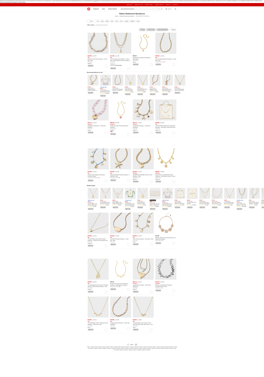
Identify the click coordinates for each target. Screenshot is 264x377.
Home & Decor (35, 0)
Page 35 (145, 348)
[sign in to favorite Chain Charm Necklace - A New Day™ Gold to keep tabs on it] (151, 244)
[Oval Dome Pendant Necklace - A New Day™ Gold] (120, 239)
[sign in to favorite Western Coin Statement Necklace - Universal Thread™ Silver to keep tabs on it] (173, 290)
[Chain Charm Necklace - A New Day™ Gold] (143, 239)
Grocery (61, 0)
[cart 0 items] (175, 9)
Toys (107, 0)
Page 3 (96, 346)
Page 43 (117, 349)
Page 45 (126, 349)
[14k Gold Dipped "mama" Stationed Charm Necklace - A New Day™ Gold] (98, 323)
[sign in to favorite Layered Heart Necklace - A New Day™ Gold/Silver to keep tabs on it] (151, 292)
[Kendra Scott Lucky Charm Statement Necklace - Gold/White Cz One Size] (120, 284)
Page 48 (139, 349)
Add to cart (90, 65)
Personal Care (82, 0)
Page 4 (100, 346)
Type (112, 21)
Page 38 (158, 348)
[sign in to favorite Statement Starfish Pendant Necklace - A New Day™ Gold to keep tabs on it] (128, 180)
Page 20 (168, 346)
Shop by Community (175, 0)
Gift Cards (155, 0)
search (162, 9)
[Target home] (88, 9)
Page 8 (115, 346)
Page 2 (92, 346)
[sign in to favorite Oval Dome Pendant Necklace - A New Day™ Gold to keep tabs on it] (128, 244)
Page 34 (140, 348)
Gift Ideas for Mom (13, 0)
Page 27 (109, 348)
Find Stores (22, 2)
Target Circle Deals (238, 0)
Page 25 (100, 348)
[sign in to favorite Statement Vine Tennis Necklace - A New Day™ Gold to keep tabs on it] (106, 66)
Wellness (91, 0)
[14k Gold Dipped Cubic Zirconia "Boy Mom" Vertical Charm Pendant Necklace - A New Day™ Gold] (98, 285)
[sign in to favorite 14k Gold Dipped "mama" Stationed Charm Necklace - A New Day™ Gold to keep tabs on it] (106, 330)
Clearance (191, 0)
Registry (8, 2)
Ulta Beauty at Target (165, 0)
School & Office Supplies (136, 0)
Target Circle (17, 2)
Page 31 (127, 348)
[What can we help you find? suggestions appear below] (141, 9)
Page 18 (159, 346)
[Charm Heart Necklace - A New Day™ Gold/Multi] (143, 126)
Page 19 (163, 346)
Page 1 (88, 346)
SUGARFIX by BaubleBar (137, 177)
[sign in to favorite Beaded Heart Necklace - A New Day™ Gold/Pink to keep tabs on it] (106, 132)
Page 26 (105, 348)
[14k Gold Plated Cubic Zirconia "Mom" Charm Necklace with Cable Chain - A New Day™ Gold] (143, 323)
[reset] (159, 9)
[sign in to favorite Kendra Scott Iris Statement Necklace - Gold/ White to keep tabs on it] (151, 64)
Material (133, 21)
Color (116, 21)
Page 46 (130, 349)
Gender (126, 21)
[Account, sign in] (169, 9)
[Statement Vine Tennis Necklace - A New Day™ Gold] (98, 59)
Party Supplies (145, 0)
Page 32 (131, 348)
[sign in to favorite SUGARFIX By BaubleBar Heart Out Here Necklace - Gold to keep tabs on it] (151, 181)
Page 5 (104, 346)
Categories (96, 9)
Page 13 (137, 346)
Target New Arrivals (4, 0)
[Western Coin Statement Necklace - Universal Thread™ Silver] (165, 285)
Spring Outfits (206, 0)
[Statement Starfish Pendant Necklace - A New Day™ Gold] (120, 175)
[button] (103, 87)
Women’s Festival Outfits (224, 0)
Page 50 (148, 349)
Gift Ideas (151, 0)
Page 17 (154, 346)
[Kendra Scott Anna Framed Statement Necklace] (120, 126)
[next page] (136, 345)
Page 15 (146, 346)
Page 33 (136, 348)
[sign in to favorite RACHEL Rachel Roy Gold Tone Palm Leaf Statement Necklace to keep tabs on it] (173, 243)
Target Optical (183, 0)
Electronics (110, 0)
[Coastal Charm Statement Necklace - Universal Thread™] (98, 175)
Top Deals (232, 0)
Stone (138, 21)
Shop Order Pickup (252, 0)
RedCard (12, 2)
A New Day (90, 61)
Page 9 (119, 346)
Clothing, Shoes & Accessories (25, 0)
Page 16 (150, 346)
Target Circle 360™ (149, 4)
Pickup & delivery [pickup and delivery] (113, 9)
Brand (107, 21)
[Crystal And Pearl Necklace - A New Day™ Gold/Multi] (120, 323)
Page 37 (153, 348)
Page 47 (135, 349)
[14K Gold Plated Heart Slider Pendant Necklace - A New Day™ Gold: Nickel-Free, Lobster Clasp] (98, 239)
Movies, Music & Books (124, 0)
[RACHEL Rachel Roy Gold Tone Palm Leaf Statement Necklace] (165, 238)
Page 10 (124, 346)
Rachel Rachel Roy (159, 240)
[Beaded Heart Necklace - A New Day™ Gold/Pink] (98, 126)
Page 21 (172, 346)
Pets (159, 0)
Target (116, 16)
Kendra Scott (135, 60)
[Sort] (97, 21)
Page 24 (96, 348)
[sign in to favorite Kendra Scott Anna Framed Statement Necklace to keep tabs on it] (128, 134)
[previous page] (128, 345)
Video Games (116, 0)
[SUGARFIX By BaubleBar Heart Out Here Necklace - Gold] (143, 175)
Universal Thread (91, 177)
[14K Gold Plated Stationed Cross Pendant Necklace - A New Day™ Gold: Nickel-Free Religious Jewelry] (165, 126)
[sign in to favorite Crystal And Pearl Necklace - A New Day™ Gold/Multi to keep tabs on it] (128, 328)
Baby (74, 0)
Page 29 (118, 348)
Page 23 (92, 348)
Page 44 (122, 349)
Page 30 (122, 348)
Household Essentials (68, 0)
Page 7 (111, 346)
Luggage (95, 0)
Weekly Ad (245, 0)
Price (121, 21)
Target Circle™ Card (139, 4)
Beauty (77, 0)
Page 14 (141, 346)
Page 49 (144, 349)
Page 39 (162, 348)
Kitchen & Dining (43, 0)
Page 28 (114, 348)
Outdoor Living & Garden (53, 0)
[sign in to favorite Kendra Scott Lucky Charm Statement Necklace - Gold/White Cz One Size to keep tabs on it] (128, 289)
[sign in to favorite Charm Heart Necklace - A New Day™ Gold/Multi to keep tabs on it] (151, 132)
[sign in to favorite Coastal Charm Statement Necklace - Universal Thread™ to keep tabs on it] (106, 180)
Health (87, 0)
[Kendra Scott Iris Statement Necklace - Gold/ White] (143, 58)
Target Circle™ (129, 4)
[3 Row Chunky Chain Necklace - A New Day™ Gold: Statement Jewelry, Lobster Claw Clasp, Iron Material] (120, 59)
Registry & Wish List (159, 4)
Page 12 (132, 346)
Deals (187, 0)
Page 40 (167, 348)
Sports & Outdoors (101, 0)
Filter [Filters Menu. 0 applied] (90, 21)
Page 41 (171, 348)
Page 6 (108, 346)
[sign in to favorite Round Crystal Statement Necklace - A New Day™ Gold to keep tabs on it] (173, 64)
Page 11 (128, 346)
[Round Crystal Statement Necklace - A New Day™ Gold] (165, 59)
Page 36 (149, 348)
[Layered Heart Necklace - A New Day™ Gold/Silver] (143, 285)
